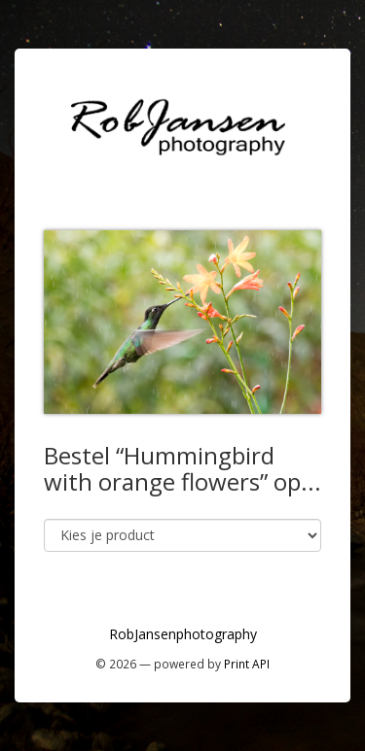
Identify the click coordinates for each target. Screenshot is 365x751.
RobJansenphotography (183, 634)
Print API (247, 663)
